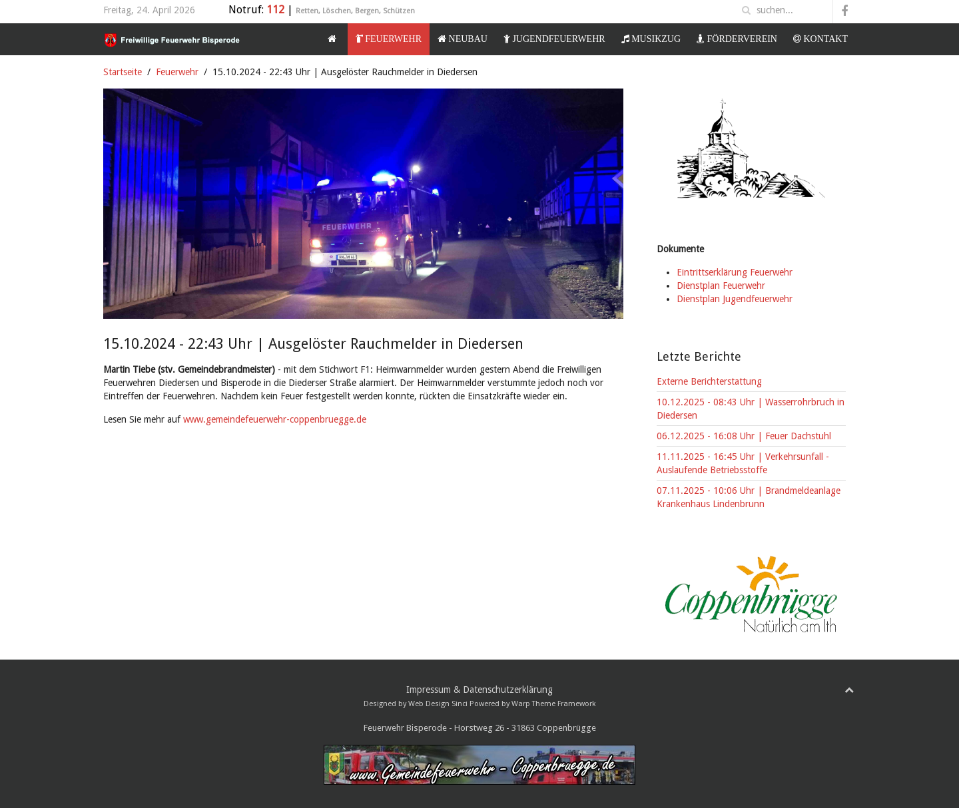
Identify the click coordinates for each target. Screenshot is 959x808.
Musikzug (651, 39)
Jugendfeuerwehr (554, 39)
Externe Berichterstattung (709, 381)
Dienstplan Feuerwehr (721, 285)
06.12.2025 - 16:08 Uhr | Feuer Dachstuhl (744, 436)
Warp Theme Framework (553, 704)
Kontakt (820, 39)
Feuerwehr (389, 39)
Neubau (462, 39)
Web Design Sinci (438, 704)
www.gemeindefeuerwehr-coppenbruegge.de (274, 419)
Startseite (122, 72)
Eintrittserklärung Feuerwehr (735, 272)
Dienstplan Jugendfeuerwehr (735, 299)
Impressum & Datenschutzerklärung (479, 689)
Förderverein (737, 39)
